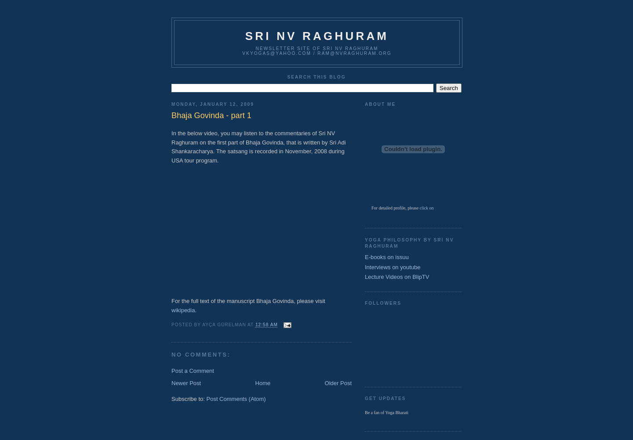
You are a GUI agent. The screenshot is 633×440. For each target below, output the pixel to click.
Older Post (338, 383)
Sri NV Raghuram (317, 36)
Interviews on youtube (392, 267)
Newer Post (186, 383)
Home (263, 383)
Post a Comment (192, 371)
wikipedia (183, 310)
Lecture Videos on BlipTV (397, 277)
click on (427, 208)
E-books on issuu (387, 257)
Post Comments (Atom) (236, 399)
